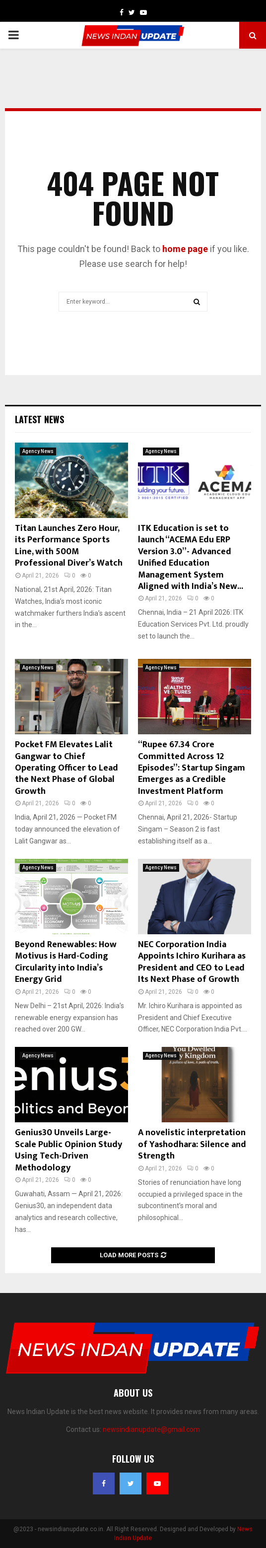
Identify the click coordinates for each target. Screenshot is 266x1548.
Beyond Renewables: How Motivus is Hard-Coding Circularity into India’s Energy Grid (66, 962)
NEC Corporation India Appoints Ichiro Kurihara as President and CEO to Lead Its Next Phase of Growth (192, 962)
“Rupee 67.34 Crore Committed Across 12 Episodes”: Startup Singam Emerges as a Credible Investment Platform (191, 768)
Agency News (38, 451)
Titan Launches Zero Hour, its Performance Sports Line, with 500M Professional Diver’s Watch (69, 546)
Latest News (39, 419)
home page (185, 249)
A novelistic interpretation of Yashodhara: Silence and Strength (192, 1144)
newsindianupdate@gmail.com (151, 1429)
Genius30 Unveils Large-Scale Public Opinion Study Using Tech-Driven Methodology (68, 1150)
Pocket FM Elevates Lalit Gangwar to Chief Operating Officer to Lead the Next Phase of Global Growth (66, 768)
